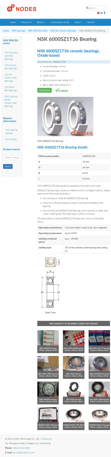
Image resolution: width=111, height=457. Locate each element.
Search (8, 166)
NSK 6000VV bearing (48, 399)
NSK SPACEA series (38, 30)
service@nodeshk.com (23, 452)
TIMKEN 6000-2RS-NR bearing (76, 425)
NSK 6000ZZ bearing (48, 348)
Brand (41, 22)
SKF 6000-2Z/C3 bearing (99, 348)
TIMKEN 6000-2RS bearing (49, 425)
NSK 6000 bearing (73, 374)
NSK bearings (18, 30)
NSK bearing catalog (11, 131)
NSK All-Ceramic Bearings (63, 30)
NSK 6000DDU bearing (99, 374)
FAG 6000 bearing (73, 399)
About (78, 22)
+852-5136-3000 (21, 447)
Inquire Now (44, 90)
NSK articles (11, 139)
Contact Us (46, 438)
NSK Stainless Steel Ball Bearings (11, 55)
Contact (91, 22)
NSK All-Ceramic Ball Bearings (10, 77)
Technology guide (60, 22)
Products (26, 22)
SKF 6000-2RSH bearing (48, 374)
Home (13, 22)
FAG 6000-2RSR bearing (73, 348)
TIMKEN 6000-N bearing (99, 425)
